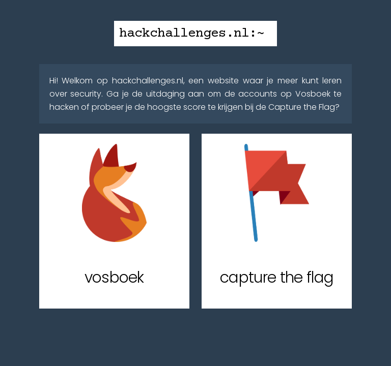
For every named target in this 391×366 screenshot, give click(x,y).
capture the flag (276, 277)
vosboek (114, 277)
